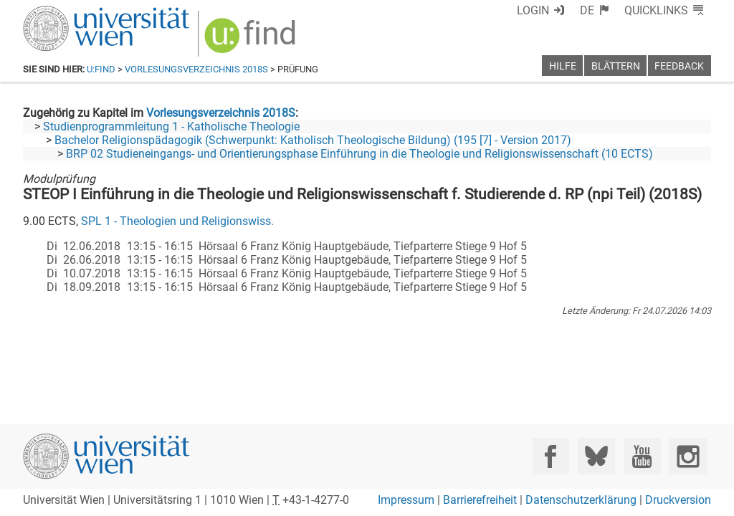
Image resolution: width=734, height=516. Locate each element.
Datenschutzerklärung (581, 500)
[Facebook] (551, 456)
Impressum (406, 500)
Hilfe (562, 66)
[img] (252, 40)
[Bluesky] (596, 456)
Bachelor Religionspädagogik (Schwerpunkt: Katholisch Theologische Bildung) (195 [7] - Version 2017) (312, 140)
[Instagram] (687, 456)
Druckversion (678, 500)
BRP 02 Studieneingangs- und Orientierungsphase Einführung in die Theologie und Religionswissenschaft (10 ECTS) (359, 154)
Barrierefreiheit (480, 500)
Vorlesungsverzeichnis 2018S (196, 69)
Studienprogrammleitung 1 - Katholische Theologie (171, 126)
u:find (101, 69)
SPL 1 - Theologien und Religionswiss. (177, 221)
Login (533, 10)
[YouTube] (642, 456)
